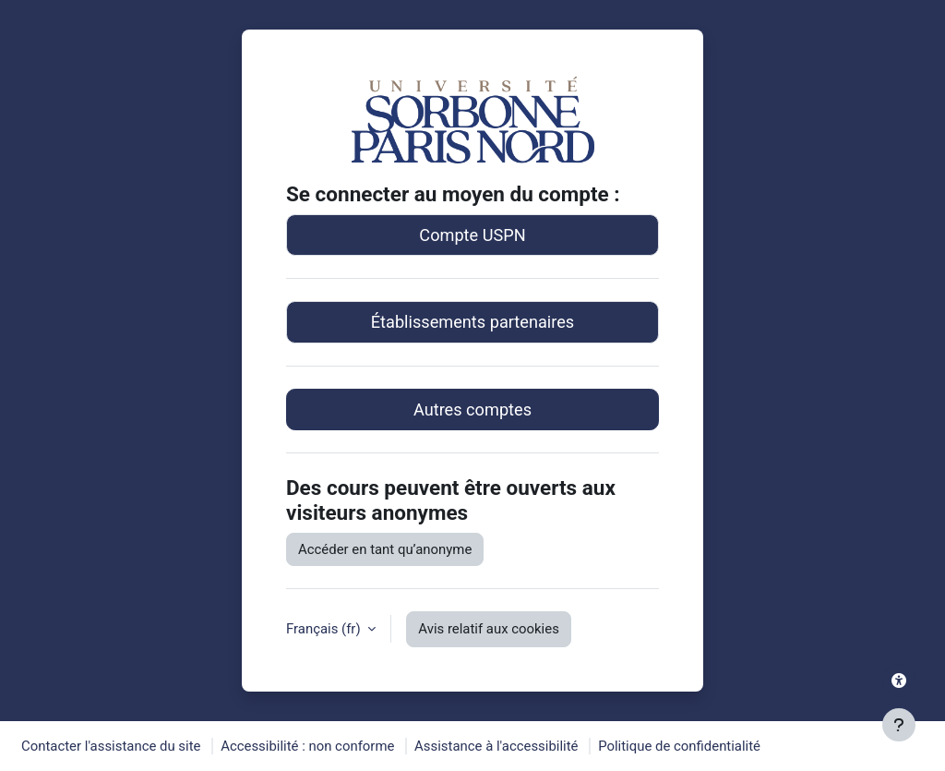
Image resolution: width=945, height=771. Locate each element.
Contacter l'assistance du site (110, 746)
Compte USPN (472, 235)
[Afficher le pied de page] (898, 724)
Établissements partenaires (472, 321)
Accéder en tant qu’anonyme (385, 549)
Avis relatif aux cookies (488, 628)
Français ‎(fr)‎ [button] (325, 628)
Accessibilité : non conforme (307, 746)
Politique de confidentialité (679, 746)
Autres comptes (472, 409)
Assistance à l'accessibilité (496, 746)
